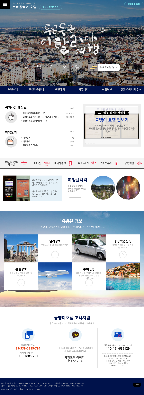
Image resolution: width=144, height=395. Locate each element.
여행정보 (107, 89)
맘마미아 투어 (134, 4)
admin (137, 384)
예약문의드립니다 (48, 145)
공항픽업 (129, 163)
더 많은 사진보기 (105, 137)
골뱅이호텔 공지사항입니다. (35, 121)
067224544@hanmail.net (73, 383)
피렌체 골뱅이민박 (50, 7)
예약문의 (48, 138)
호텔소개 (13, 89)
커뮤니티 (83, 89)
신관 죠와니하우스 (131, 89)
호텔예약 (60, 89)
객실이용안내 (36, 89)
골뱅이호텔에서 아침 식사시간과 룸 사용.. (48, 117)
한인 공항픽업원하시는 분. (48, 113)
